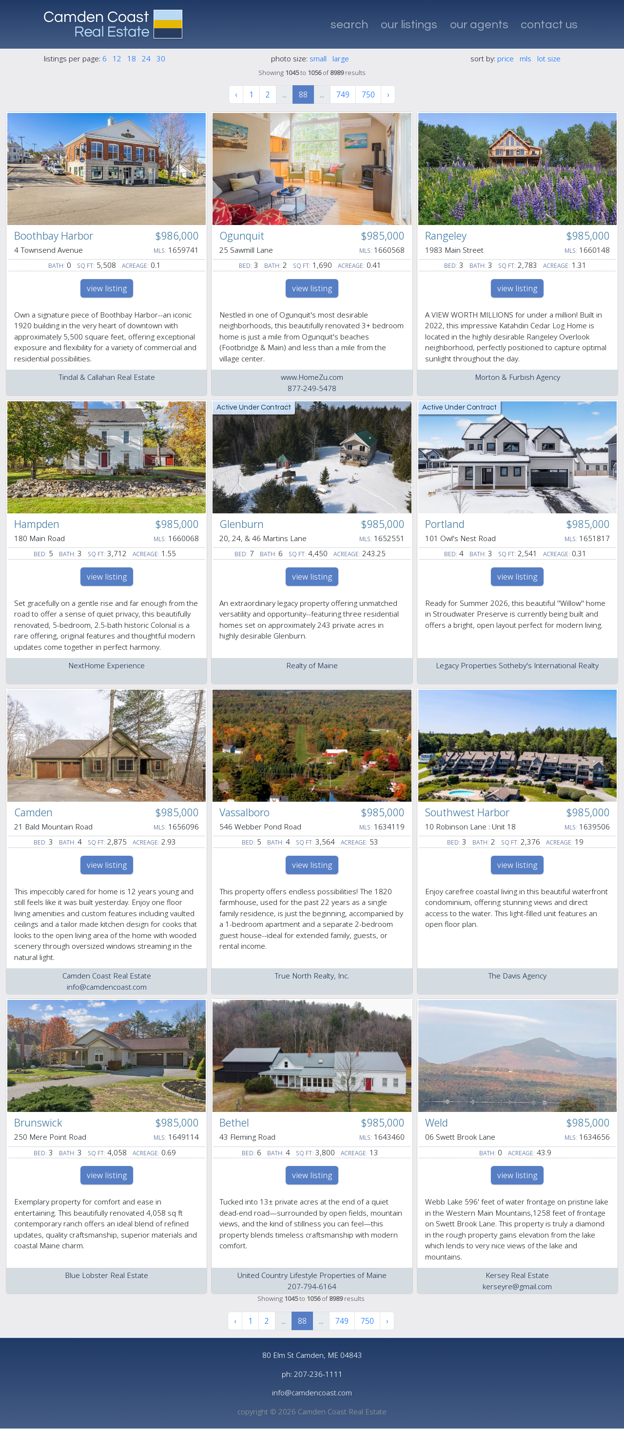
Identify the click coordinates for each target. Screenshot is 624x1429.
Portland (445, 524)
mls (525, 58)
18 (131, 58)
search (349, 25)
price (505, 58)
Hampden (36, 524)
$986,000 (177, 236)
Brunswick (38, 1122)
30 (160, 58)
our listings (409, 25)
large (340, 58)
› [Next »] (388, 94)
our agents (479, 25)
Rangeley (446, 236)
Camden (33, 812)
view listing (107, 288)
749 (343, 94)
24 (146, 58)
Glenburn (241, 524)
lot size (549, 58)
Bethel (234, 1122)
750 (368, 94)
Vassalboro (244, 812)
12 (117, 58)
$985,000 (383, 236)
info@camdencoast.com (312, 1392)
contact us (549, 25)
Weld (436, 1122)
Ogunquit (241, 236)
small (318, 58)
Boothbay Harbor (53, 236)
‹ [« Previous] (236, 94)
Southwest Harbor (467, 812)
